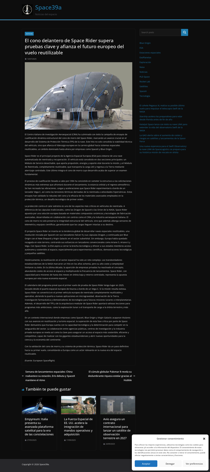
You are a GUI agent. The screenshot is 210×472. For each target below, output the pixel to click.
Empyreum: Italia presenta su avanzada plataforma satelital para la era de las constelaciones (39, 426)
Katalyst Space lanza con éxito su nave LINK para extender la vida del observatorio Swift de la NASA (163, 127)
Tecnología (145, 96)
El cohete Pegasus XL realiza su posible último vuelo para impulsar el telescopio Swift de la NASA (162, 108)
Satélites (144, 86)
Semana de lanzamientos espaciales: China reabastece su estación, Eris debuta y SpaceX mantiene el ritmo (48, 376)
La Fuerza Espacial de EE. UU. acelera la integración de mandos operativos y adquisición (78, 426)
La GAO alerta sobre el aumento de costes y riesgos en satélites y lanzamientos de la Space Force (163, 138)
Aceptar (146, 463)
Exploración (145, 62)
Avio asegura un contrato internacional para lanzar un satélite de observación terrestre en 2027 (117, 428)
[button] (204, 438)
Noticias (29, 34)
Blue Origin (145, 43)
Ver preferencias (194, 463)
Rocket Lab (145, 81)
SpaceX (143, 91)
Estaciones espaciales (150, 52)
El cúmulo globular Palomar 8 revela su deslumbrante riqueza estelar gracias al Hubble (111, 376)
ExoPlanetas (145, 57)
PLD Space (145, 76)
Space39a (48, 7)
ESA (141, 47)
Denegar (170, 463)
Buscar (184, 32)
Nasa (142, 67)
